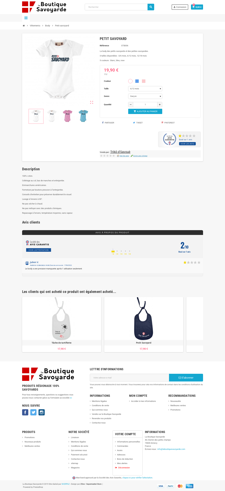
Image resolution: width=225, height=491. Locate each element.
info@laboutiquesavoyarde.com (171, 449)
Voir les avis (187, 144)
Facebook (25, 412)
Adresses (121, 455)
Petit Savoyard (143, 343)
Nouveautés (175, 401)
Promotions (175, 410)
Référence (104, 45)
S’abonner (186, 377)
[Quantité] (145, 104)
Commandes (122, 446)
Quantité (107, 104)
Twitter (33, 412)
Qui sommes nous (100, 410)
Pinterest (168, 123)
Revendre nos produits (101, 418)
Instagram (42, 412)
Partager (108, 123)
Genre (106, 96)
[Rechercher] (119, 7)
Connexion (179, 7)
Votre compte (125, 434)
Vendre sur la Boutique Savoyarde (106, 414)
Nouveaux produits (32, 442)
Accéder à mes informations (143, 401)
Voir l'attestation (39, 250)
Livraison (75, 437)
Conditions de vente (100, 405)
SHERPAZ (66, 484)
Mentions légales (99, 401)
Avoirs (119, 450)
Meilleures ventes (178, 405)
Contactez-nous (99, 423)
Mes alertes (122, 463)
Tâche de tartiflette (62, 343)
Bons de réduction (125, 459)
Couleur (107, 81)
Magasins (75, 467)
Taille (106, 88)
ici (71, 398)
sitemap (74, 463)
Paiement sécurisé (79, 455)
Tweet (138, 123)
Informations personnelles (128, 442)
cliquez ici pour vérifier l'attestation (137, 477)
